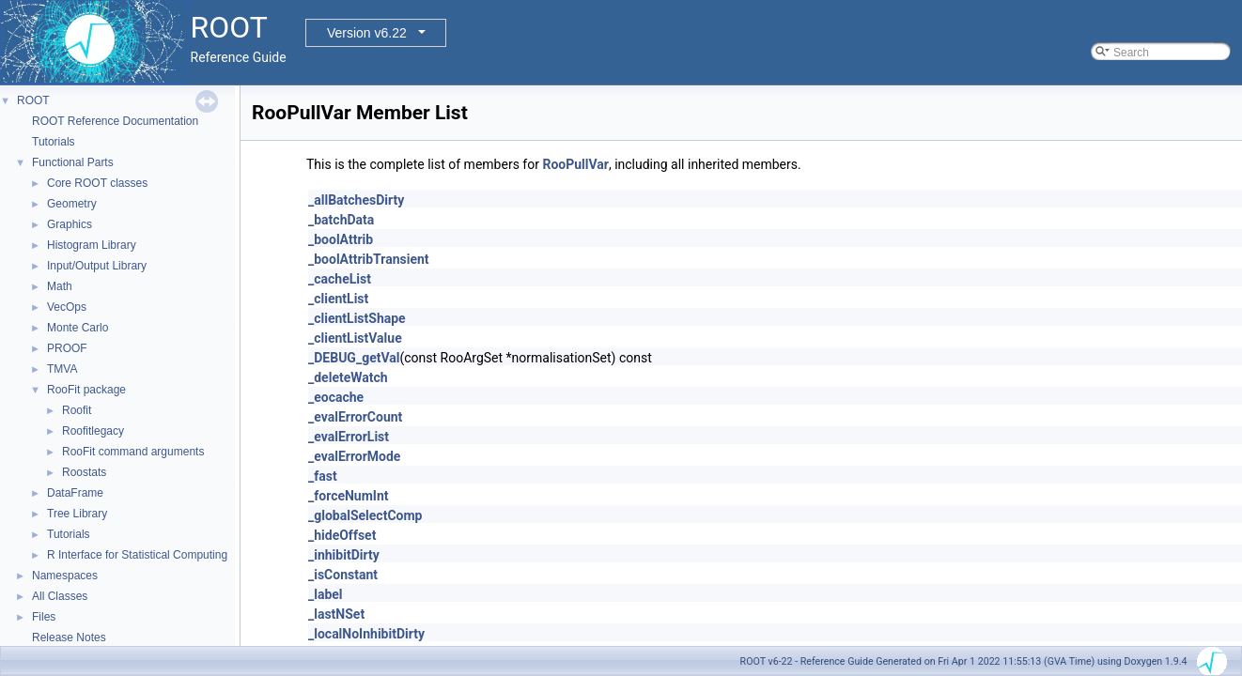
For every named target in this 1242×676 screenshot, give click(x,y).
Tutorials (53, 141)
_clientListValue (355, 338)
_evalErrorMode (354, 456)
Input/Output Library (97, 265)
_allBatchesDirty (356, 199)
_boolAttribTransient (368, 259)
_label (325, 594)
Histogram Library (91, 245)
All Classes (59, 596)
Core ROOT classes (97, 183)
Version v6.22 (367, 32)
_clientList (338, 298)
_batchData (341, 219)
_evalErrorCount (355, 416)
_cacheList (339, 278)
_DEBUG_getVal (353, 357)
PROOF (67, 348)
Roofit (76, 410)
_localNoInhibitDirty (366, 633)
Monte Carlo (77, 327)
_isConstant (343, 574)
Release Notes (69, 637)
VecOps (66, 307)
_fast (322, 476)
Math (59, 286)
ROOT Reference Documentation (115, 121)
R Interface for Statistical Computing (137, 554)
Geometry (72, 203)
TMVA (62, 369)
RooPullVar (575, 164)
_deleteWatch (348, 377)
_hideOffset (342, 535)
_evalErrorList (348, 436)
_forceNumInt (348, 495)
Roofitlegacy (93, 431)
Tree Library (77, 513)
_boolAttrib (340, 239)
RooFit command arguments (133, 451)
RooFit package (86, 389)
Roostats (84, 472)
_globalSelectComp (365, 515)
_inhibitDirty (344, 554)
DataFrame (75, 492)
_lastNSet (336, 614)
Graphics (69, 224)
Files (43, 616)
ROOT (33, 100)
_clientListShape (357, 318)
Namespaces (65, 575)
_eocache (336, 397)
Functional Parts (73, 162)
